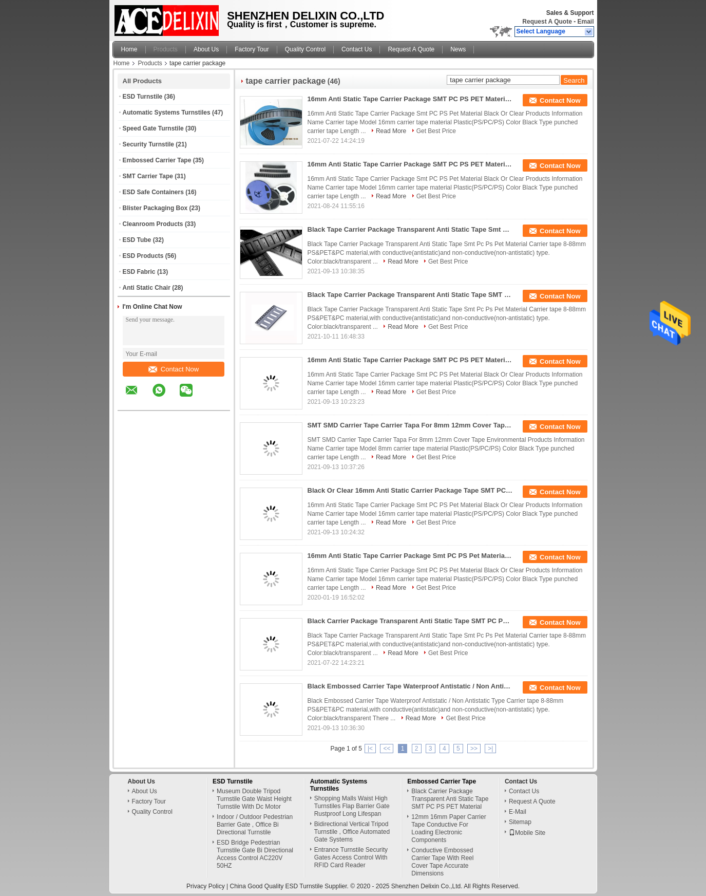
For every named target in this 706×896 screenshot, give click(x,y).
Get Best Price (436, 131)
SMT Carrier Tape (148, 176)
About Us (206, 49)
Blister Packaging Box (155, 208)
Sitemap (520, 822)
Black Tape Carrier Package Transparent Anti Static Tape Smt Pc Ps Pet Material (410, 229)
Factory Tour (252, 49)
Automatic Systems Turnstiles (167, 112)
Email (585, 21)
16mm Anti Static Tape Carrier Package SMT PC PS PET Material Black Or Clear (410, 99)
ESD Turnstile (143, 96)
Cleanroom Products (153, 224)
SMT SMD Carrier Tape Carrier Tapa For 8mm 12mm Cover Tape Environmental (410, 425)
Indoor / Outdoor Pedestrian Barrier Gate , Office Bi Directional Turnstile (255, 824)
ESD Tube (137, 240)
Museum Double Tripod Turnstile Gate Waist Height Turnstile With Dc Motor (254, 799)
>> (474, 748)
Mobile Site (527, 832)
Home (129, 49)
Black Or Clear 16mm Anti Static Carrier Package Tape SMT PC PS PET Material (410, 490)
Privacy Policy (205, 886)
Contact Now (173, 369)
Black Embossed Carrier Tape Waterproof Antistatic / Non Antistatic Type (410, 686)
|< (370, 748)
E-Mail (517, 811)
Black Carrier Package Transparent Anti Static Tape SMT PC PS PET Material (410, 621)
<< (386, 748)
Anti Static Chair (146, 287)
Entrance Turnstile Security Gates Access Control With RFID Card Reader (351, 857)
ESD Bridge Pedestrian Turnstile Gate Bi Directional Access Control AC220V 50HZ (255, 854)
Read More (391, 131)
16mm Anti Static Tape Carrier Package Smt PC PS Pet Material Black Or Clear (410, 555)
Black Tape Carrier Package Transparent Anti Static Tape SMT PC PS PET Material (410, 294)
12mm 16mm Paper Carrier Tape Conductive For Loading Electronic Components (448, 828)
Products (166, 49)
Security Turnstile (148, 144)
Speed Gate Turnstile (153, 128)
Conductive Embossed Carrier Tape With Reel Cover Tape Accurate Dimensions (442, 862)
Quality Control (305, 49)
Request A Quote (546, 21)
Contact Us (356, 49)
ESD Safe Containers (153, 192)
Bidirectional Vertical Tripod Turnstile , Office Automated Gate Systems (352, 831)
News (458, 49)
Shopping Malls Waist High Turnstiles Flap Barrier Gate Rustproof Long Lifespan (352, 806)
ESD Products (143, 255)
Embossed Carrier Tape (157, 160)
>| (490, 748)
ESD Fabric (139, 271)
